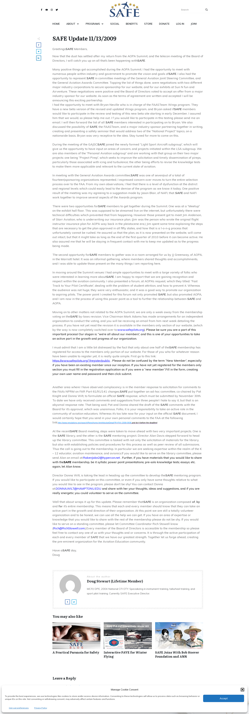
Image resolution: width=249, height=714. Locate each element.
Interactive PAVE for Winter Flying (128, 642)
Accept (224, 698)
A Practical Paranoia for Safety (76, 642)
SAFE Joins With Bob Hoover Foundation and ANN (179, 642)
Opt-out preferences (19, 708)
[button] (242, 689)
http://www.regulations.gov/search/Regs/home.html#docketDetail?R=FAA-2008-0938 (107, 423)
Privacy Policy (40, 708)
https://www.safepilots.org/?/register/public (81, 360)
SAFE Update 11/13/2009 (84, 38)
